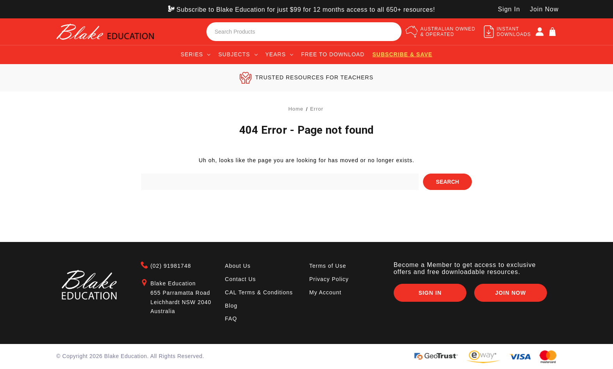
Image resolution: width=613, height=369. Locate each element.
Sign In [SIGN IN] (509, 9)
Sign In (429, 293)
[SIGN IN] (539, 31)
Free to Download (333, 54)
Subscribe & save (402, 54)
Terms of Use (327, 266)
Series (195, 54)
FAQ (231, 318)
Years (279, 54)
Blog (231, 305)
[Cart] (552, 31)
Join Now (544, 9)
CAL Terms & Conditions (259, 292)
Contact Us (240, 279)
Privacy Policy (329, 279)
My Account (325, 292)
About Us (238, 266)
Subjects (237, 54)
